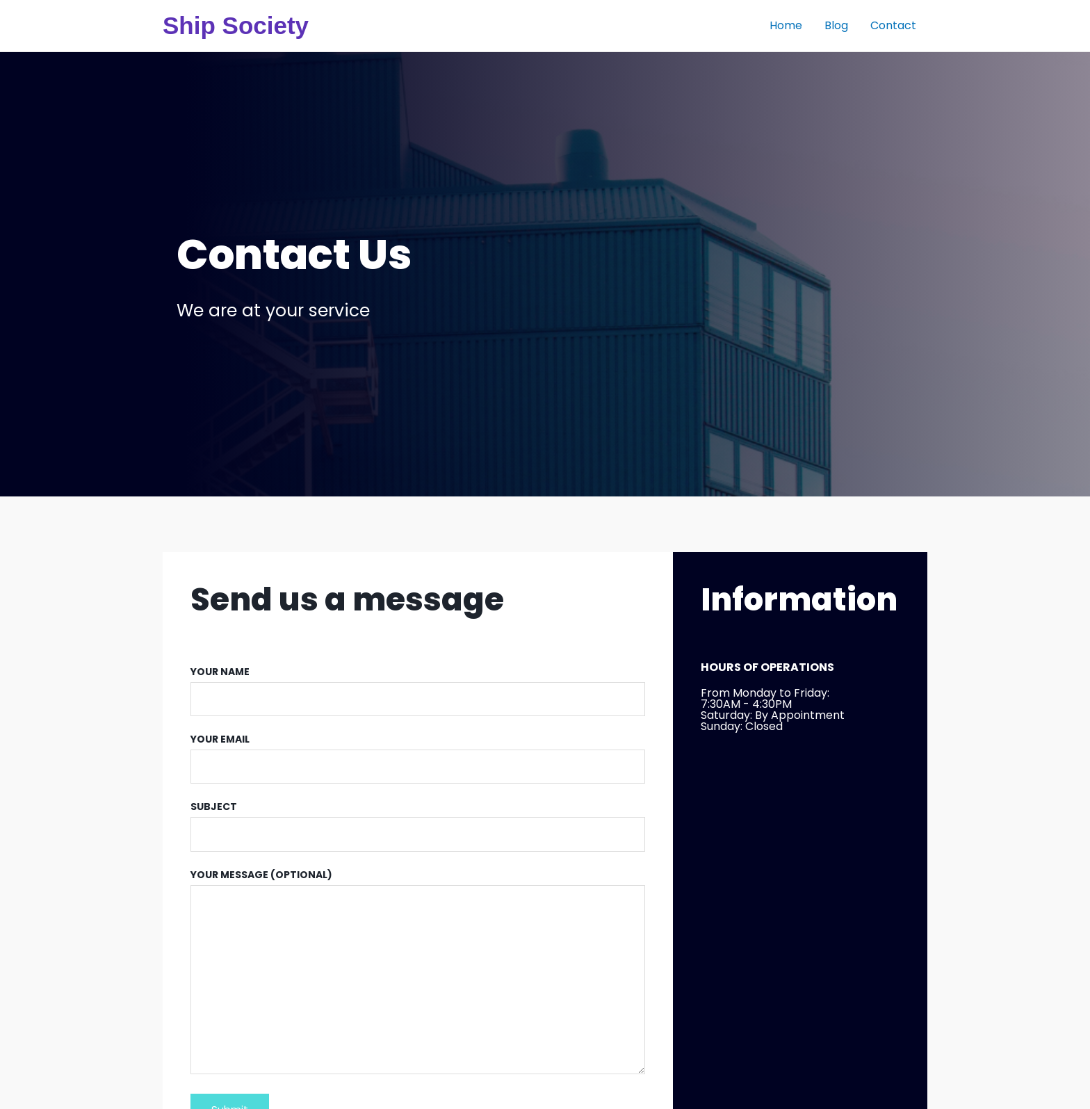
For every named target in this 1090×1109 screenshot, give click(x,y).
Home (786, 25)
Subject (417, 825)
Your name (417, 690)
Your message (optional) (417, 974)
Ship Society (236, 25)
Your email (417, 758)
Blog (836, 25)
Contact (893, 25)
